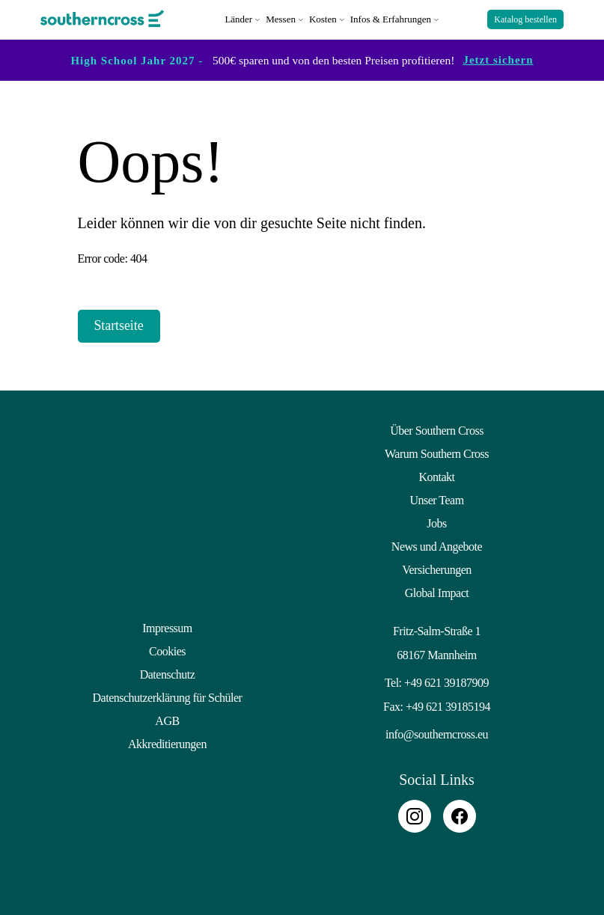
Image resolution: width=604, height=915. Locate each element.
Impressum (167, 626)
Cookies (167, 649)
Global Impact (437, 591)
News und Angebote (436, 545)
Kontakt (436, 475)
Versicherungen (437, 568)
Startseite (119, 324)
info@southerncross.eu (436, 732)
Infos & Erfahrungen (390, 18)
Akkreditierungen (167, 742)
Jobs (436, 521)
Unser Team (436, 498)
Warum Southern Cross (437, 452)
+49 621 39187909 (446, 681)
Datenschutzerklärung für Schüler (167, 696)
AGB (167, 719)
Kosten (323, 18)
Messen (281, 18)
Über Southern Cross (436, 429)
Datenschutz (167, 673)
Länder (238, 18)
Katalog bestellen (525, 19)
